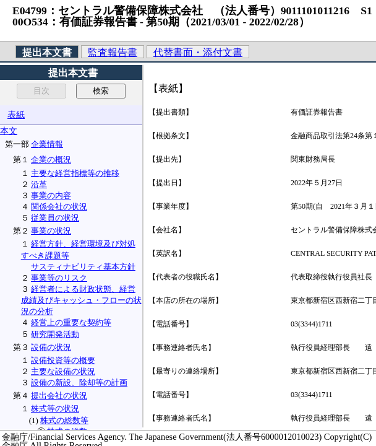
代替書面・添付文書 (197, 52)
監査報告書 (112, 52)
